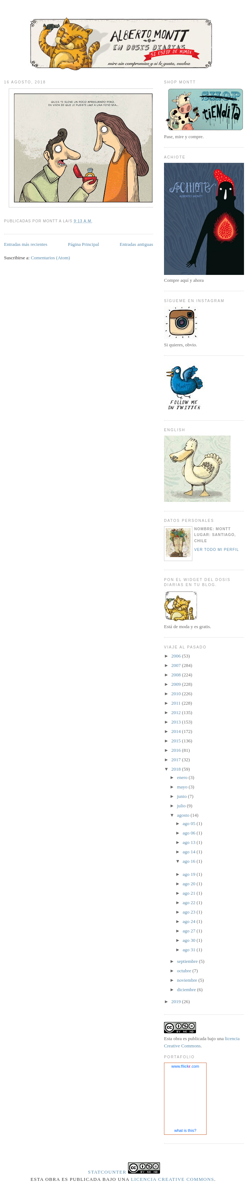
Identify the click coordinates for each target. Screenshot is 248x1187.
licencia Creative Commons (172, 1179)
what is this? (185, 1130)
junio (182, 796)
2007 (176, 665)
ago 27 (189, 930)
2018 (176, 769)
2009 (176, 684)
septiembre (188, 961)
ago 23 (189, 912)
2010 (176, 693)
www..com (185, 1066)
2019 (176, 1001)
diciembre (187, 989)
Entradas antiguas (136, 244)
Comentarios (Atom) (50, 257)
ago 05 (189, 823)
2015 (176, 740)
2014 (176, 731)
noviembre (188, 980)
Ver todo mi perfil (216, 550)
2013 (176, 722)
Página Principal (83, 244)
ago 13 (189, 842)
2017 (176, 759)
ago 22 (189, 902)
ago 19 (189, 874)
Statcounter (107, 1172)
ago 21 (189, 893)
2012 (176, 712)
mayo (183, 787)
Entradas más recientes (25, 244)
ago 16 (189, 861)
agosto (184, 815)
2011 (176, 703)
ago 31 (189, 949)
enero (183, 777)
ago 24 (189, 921)
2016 (176, 750)
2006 (176, 656)
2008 (176, 674)
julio (182, 805)
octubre (184, 970)
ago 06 (189, 833)
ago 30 (189, 940)
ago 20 (189, 883)
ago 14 (189, 851)
